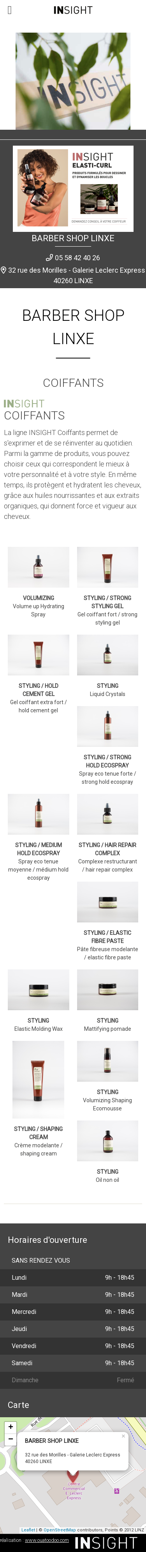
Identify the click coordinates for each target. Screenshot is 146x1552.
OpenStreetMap (60, 1530)
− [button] (10, 1440)
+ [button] (10, 1428)
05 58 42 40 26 (77, 258)
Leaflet (28, 1530)
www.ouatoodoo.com (47, 1540)
